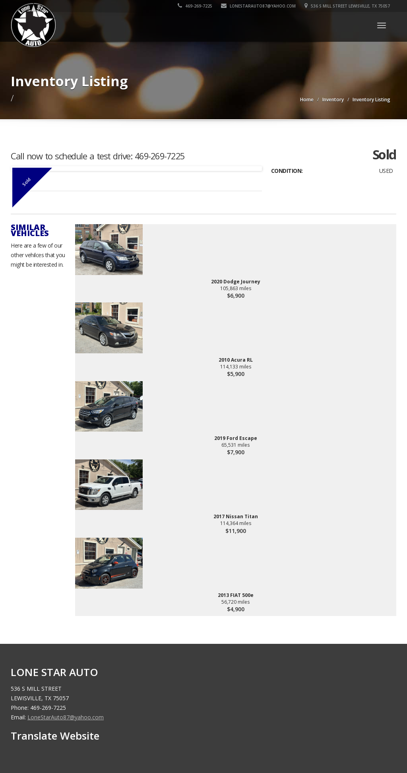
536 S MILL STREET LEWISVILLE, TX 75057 (347, 6)
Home (307, 99)
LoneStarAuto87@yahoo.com (258, 6)
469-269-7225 (195, 6)
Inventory (333, 99)
